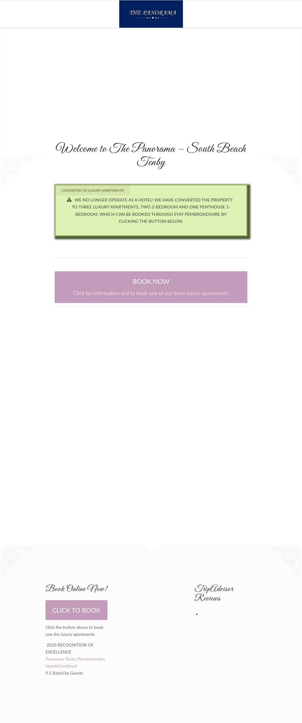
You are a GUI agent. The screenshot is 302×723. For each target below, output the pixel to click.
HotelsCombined (61, 665)
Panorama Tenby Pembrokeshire (75, 658)
